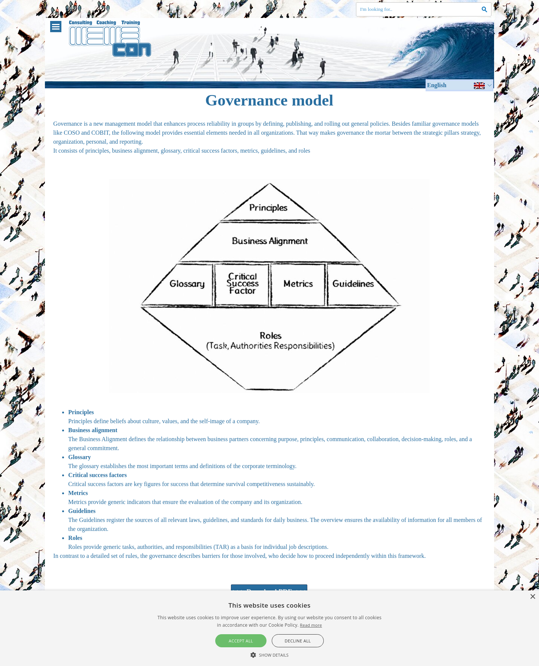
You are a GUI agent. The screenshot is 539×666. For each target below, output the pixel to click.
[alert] (269, 628)
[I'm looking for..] (423, 9)
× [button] (532, 597)
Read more (311, 625)
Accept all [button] (241, 641)
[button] (269, 654)
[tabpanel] (269, 141)
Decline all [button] (298, 641)
